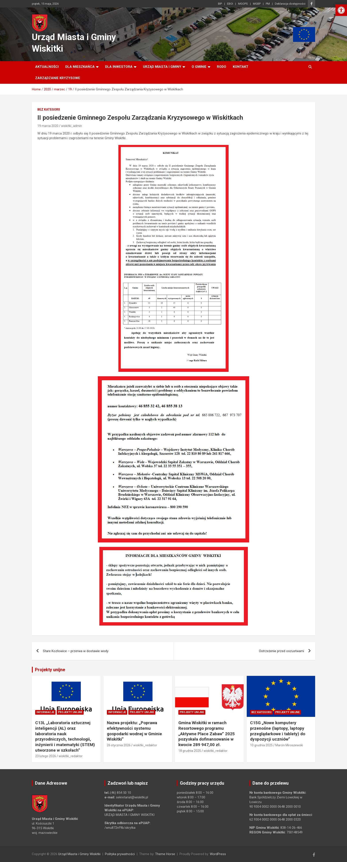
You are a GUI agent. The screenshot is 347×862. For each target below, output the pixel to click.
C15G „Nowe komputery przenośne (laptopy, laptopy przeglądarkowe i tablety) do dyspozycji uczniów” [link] (277, 731)
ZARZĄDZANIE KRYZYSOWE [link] (57, 78)
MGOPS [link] (243, 3)
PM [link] (268, 3)
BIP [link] (220, 3)
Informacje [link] (45, 712)
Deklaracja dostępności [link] (290, 3)
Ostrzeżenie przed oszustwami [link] (281, 651)
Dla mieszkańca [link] (80, 67)
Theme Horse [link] (165, 854)
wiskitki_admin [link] (71, 126)
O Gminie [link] (199, 67)
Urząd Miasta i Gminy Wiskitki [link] (79, 854)
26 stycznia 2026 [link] (119, 745)
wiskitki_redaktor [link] (71, 756)
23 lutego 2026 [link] (45, 756)
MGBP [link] (257, 3)
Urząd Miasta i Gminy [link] (162, 67)
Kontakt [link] (240, 67)
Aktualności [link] (47, 67)
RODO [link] (221, 67)
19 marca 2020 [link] (47, 126)
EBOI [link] (230, 3)
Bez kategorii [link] (48, 109)
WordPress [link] (218, 854)
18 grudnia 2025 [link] (189, 751)
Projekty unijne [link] (50, 669)
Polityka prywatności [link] (120, 854)
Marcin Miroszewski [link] (289, 745)
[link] (341, 10)
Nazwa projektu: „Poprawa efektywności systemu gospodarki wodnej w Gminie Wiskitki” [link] (134, 731)
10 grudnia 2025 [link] (261, 745)
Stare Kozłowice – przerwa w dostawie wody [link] (75, 651)
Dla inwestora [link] (119, 67)
